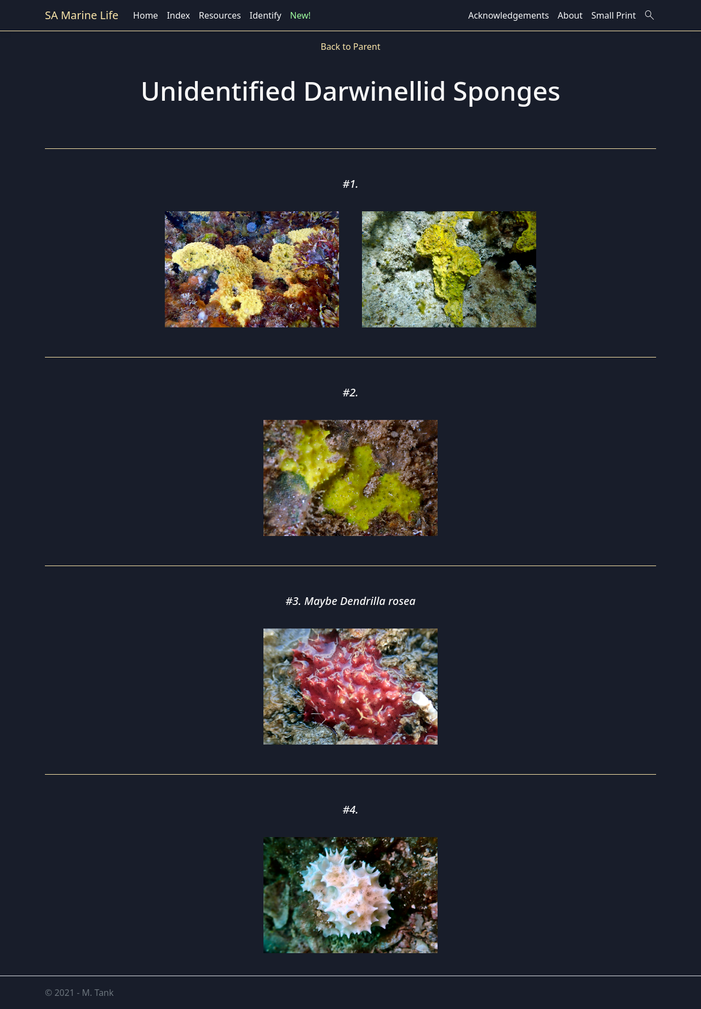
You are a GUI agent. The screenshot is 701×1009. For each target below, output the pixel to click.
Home (145, 15)
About (570, 15)
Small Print (613, 15)
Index (178, 15)
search (649, 15)
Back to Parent (350, 47)
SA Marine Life (81, 15)
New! (300, 15)
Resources (220, 15)
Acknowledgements (508, 15)
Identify (265, 15)
